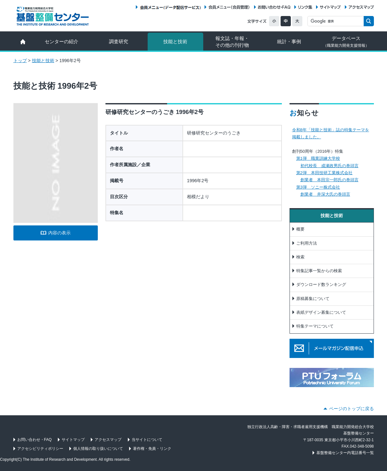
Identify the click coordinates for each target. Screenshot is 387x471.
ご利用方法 (306, 243)
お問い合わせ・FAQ (274, 7)
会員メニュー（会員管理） (229, 7)
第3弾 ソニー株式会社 (318, 187)
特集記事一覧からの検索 (319, 270)
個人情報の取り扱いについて (98, 448)
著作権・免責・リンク (152, 448)
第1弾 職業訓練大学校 (318, 158)
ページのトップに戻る (351, 408)
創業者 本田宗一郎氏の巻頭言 (329, 179)
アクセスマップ (361, 7)
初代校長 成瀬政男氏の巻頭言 (329, 165)
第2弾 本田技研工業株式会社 (324, 172)
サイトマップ (330, 7)
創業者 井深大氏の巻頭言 (325, 194)
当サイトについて (147, 439)
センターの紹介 (61, 41)
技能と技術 (175, 41)
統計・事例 (289, 41)
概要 (300, 229)
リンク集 (305, 7)
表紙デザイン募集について (321, 312)
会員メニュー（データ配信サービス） (170, 7)
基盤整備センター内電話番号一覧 (345, 453)
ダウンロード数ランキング (321, 284)
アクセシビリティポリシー (40, 448)
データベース (346, 42)
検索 (300, 257)
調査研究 (118, 41)
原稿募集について (312, 298)
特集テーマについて (315, 326)
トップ (20, 60)
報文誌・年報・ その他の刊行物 (232, 42)
